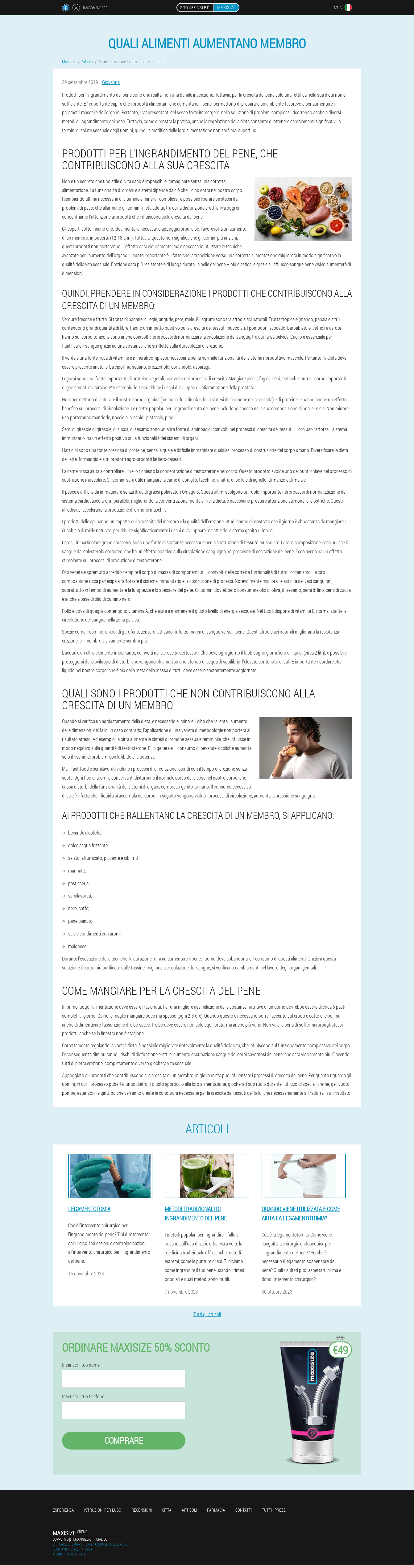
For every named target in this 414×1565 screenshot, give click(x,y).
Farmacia (216, 1510)
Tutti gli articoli (207, 1314)
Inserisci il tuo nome (81, 1364)
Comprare (123, 1440)
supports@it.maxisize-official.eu (80, 1539)
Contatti (243, 1510)
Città (167, 1510)
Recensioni (141, 1510)
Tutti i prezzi (274, 1510)
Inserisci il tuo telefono (83, 1396)
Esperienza (63, 1510)
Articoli (189, 1510)
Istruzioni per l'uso (102, 1510)
